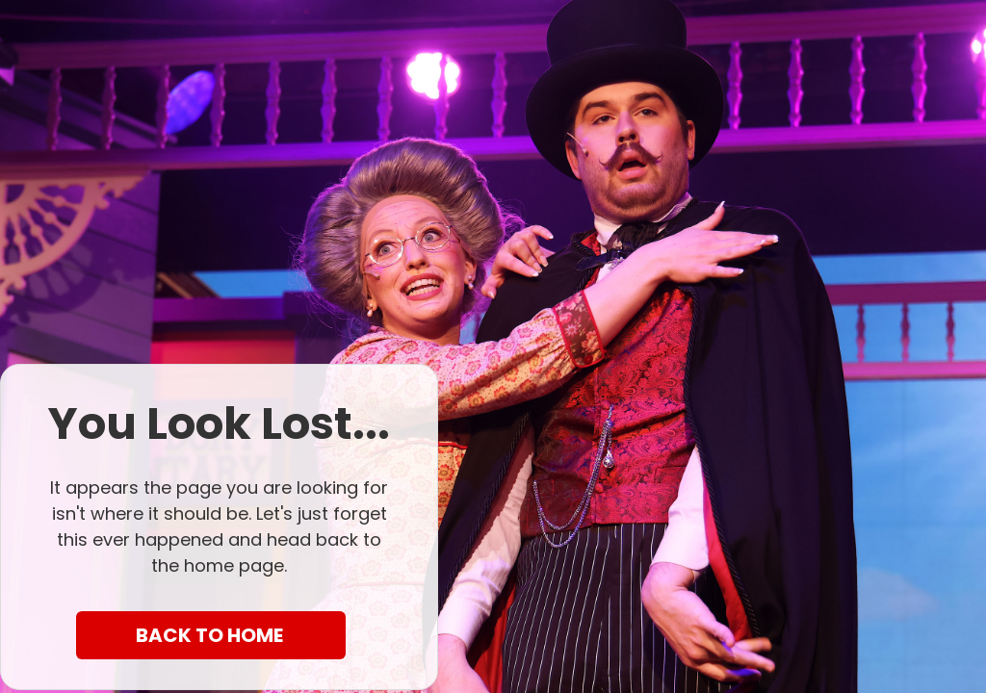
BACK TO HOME (211, 635)
